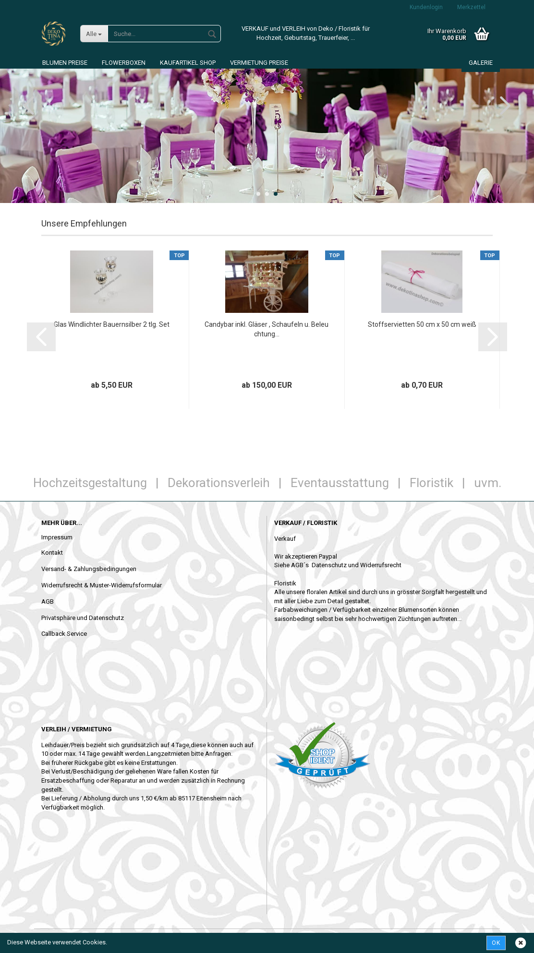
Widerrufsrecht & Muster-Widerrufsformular (101, 585)
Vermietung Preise (259, 62)
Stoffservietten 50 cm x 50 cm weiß (422, 324)
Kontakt (52, 552)
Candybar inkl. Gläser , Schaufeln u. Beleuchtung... (266, 329)
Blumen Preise (64, 62)
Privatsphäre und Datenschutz (82, 617)
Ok (496, 943)
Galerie (481, 62)
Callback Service (64, 633)
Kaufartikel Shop (188, 62)
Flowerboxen (124, 62)
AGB (47, 601)
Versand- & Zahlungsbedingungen (88, 568)
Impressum (57, 537)
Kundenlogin (426, 7)
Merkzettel (471, 7)
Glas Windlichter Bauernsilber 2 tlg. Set (112, 324)
